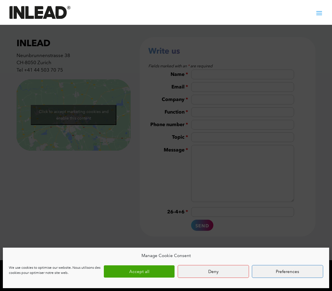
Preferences (287, 271)
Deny (213, 271)
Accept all (139, 271)
